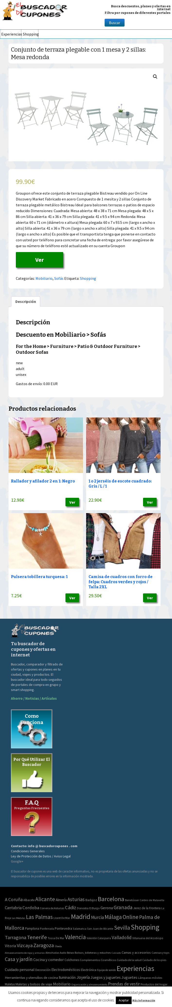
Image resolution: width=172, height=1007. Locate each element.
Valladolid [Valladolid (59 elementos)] (122, 937)
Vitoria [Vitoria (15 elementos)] (10, 945)
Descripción (25, 301)
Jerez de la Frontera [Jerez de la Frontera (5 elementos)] (147, 908)
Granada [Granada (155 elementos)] (123, 907)
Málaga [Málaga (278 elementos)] (113, 916)
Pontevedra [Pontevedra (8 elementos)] (63, 928)
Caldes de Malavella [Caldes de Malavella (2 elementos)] (152, 900)
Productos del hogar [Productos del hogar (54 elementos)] (154, 984)
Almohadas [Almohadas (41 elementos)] (52, 952)
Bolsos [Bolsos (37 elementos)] (70, 952)
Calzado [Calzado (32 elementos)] (116, 952)
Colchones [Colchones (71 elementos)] (71, 960)
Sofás (58, 278)
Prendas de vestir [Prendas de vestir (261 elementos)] (124, 984)
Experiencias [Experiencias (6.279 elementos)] (135, 968)
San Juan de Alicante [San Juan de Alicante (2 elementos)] (100, 928)
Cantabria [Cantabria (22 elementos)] (13, 907)
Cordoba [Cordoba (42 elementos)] (30, 907)
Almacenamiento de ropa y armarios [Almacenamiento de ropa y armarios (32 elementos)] (25, 952)
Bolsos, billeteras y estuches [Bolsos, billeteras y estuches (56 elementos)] (93, 952)
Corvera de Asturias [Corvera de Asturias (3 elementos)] (52, 908)
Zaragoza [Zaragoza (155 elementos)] (43, 945)
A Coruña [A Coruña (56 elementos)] (14, 899)
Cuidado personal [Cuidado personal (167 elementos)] (20, 969)
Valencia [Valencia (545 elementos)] (75, 937)
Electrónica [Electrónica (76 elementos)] (88, 970)
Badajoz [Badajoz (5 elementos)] (91, 900)
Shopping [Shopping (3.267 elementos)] (145, 927)
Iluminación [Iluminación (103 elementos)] (67, 977)
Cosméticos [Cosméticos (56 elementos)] (108, 960)
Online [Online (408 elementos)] (130, 917)
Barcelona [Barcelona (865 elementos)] (111, 899)
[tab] (25, 301)
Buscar (114, 22)
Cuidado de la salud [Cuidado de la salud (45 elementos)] (129, 960)
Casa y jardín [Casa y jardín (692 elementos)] (19, 959)
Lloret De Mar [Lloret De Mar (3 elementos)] (62, 918)
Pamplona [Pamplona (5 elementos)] (32, 928)
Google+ (17, 861)
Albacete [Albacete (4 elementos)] (29, 900)
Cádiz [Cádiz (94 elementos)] (70, 907)
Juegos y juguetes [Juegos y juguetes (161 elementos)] (106, 977)
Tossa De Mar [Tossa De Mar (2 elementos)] (56, 938)
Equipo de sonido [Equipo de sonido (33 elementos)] (106, 970)
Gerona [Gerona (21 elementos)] (106, 907)
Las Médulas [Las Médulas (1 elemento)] (18, 918)
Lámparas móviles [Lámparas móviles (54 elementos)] (150, 978)
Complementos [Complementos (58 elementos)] (90, 960)
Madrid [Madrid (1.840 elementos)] (80, 916)
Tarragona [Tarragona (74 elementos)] (15, 937)
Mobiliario (44, 278)
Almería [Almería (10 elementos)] (61, 900)
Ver (39, 259)
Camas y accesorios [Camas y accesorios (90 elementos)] (136, 952)
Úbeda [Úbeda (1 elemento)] (58, 946)
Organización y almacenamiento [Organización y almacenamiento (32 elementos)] (89, 984)
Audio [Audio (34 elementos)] (63, 952)
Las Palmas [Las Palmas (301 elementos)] (39, 916)
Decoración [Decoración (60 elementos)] (43, 970)
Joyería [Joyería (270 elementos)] (83, 977)
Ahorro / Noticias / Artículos (34, 698)
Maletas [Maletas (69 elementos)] (10, 984)
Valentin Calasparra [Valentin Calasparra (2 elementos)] (99, 938)
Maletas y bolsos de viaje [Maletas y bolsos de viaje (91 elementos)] (34, 984)
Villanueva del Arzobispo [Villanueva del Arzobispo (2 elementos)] (147, 938)
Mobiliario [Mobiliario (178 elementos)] (62, 984)
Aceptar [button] (124, 1000)
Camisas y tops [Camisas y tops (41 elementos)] (160, 952)
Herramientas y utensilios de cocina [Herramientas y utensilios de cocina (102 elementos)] (31, 977)
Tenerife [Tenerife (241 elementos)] (37, 937)
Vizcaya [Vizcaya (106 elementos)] (25, 945)
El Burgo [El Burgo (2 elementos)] (94, 908)
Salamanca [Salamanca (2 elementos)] (79, 928)
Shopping (30, 34)
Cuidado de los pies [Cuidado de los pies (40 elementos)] (154, 960)
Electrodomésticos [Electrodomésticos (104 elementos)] (65, 969)
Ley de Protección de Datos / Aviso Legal (41, 856)
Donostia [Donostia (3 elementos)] (83, 908)
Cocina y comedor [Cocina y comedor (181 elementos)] (48, 959)
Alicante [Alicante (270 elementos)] (45, 899)
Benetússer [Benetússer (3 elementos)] (132, 900)
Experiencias (11, 34)
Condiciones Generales (28, 851)
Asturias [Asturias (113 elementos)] (76, 899)
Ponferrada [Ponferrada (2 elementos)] (47, 928)
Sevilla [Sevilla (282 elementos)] (122, 927)
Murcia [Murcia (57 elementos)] (97, 917)
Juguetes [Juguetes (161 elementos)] (129, 977)
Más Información (143, 1000)
